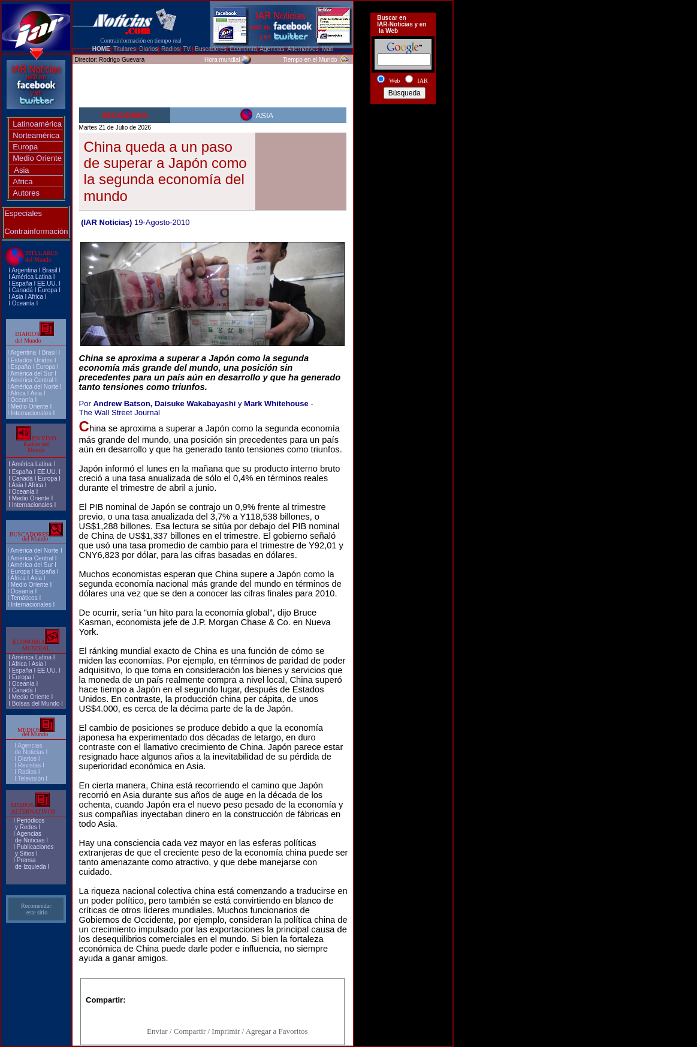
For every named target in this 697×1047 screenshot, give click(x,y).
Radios (27, 772)
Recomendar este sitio (36, 909)
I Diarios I (27, 758)
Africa (22, 181)
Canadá (22, 290)
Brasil (49, 352)
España (22, 283)
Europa (25, 146)
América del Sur (31, 373)
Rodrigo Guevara (121, 59)
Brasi (49, 270)
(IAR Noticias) (106, 222)
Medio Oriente (37, 158)
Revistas (29, 765)
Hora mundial (222, 59)
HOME (101, 49)
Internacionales (31, 413)
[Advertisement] (403, 152)
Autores (26, 192)
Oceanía (23, 303)
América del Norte (34, 386)
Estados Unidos (32, 360)
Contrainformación (36, 231)
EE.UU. (47, 283)
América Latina (31, 277)
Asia (21, 170)
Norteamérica (36, 135)
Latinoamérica (37, 123)
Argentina (24, 270)
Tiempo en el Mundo (310, 59)
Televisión (31, 778)
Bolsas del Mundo (36, 703)
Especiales (23, 213)
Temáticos (24, 598)
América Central (31, 380)
